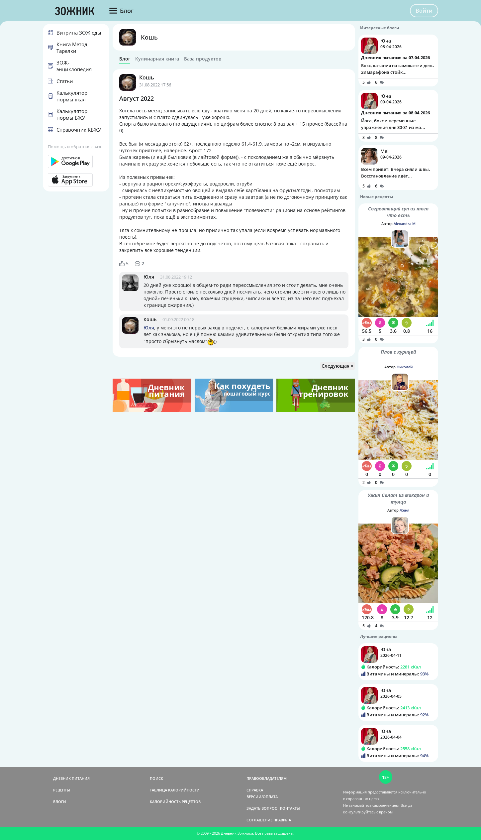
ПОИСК (156, 778)
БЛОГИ (59, 801)
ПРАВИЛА (282, 819)
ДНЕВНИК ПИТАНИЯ (71, 778)
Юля (149, 277)
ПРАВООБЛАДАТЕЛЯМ (266, 778)
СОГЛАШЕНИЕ (259, 819)
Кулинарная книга (157, 59)
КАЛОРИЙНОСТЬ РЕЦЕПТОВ (175, 801)
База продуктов (202, 59)
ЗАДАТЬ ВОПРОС (261, 808)
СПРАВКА (254, 789)
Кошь (149, 37)
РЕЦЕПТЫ (61, 789)
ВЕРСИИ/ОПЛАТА (262, 796)
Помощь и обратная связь (75, 147)
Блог (124, 59)
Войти (424, 10)
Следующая (337, 366)
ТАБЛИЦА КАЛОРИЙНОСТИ (175, 789)
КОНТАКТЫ (290, 808)
